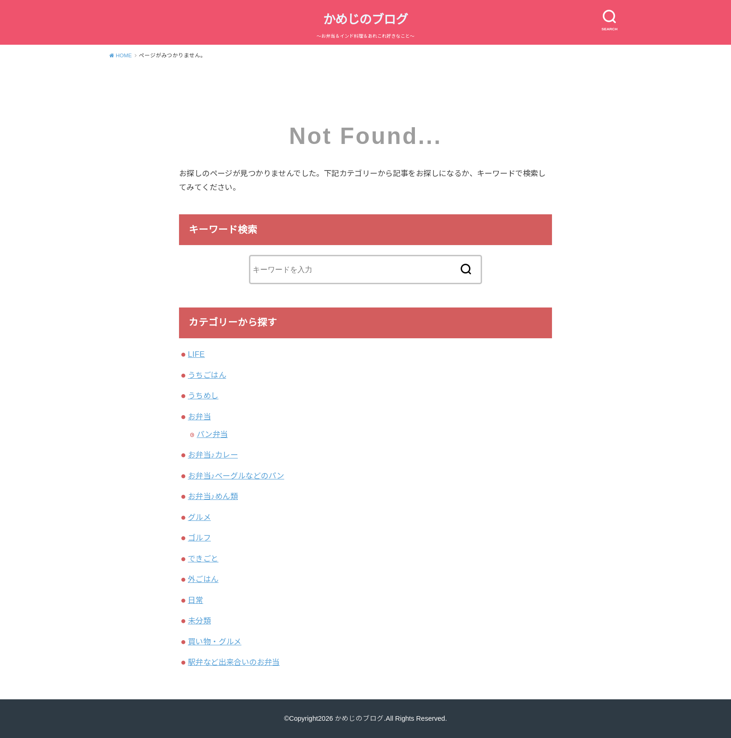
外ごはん (203, 579)
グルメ (199, 517)
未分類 (199, 620)
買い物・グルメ (214, 641)
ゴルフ (199, 537)
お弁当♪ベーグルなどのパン (236, 476)
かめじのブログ (365, 20)
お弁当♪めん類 (213, 496)
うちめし (203, 395)
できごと (203, 558)
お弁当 (199, 416)
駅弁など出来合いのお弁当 (234, 662)
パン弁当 (212, 434)
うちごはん (207, 375)
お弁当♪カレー (213, 455)
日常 (195, 600)
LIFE (196, 354)
